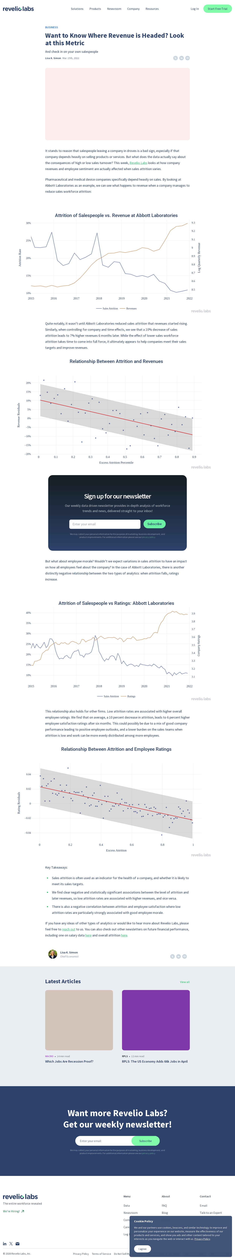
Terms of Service (101, 1253)
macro (49, 1056)
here (88, 935)
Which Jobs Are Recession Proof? (69, 1061)
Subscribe (154, 524)
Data (127, 1205)
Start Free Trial (217, 9)
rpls (125, 1056)
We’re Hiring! (13, 1211)
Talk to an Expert (211, 1213)
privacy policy (148, 537)
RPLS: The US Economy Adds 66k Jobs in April (155, 1061)
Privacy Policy (81, 1253)
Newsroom (131, 1213)
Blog (165, 1213)
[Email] (17, 1243)
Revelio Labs (138, 163)
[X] (11, 1243)
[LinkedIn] (4, 1243)
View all (185, 982)
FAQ (164, 1205)
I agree (142, 1249)
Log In (195, 9)
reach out (68, 929)
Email (203, 1205)
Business (51, 27)
